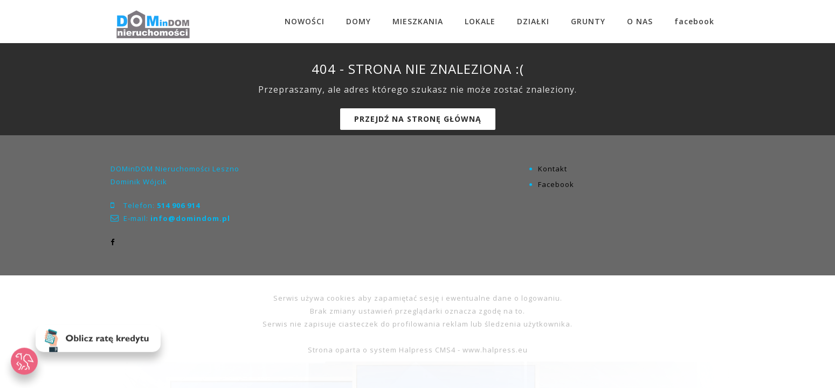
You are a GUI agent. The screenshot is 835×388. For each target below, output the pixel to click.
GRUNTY (588, 21)
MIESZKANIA (417, 21)
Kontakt (552, 169)
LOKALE (480, 21)
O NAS (640, 21)
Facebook (556, 184)
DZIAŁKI (533, 21)
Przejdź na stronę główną (417, 119)
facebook (694, 21)
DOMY (358, 21)
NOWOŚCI (305, 21)
